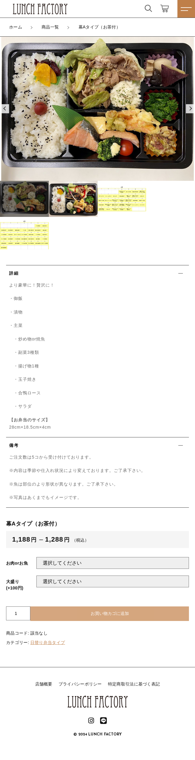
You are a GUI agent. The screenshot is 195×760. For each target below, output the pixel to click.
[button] (4, 108)
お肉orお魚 (17, 563)
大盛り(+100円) (14, 584)
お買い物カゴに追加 (110, 613)
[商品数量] (18, 613)
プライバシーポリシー (80, 684)
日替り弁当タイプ (47, 642)
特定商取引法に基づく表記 (134, 684)
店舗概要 (43, 684)
